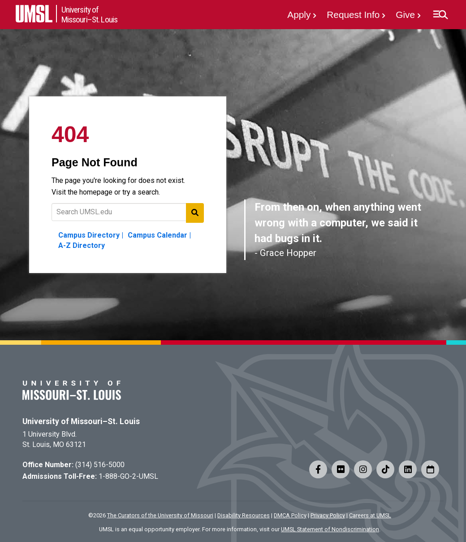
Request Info (353, 14)
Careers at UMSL (370, 515)
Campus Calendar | (159, 235)
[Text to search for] (128, 212)
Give (405, 14)
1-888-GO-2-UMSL (128, 476)
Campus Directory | (90, 235)
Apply (299, 14)
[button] (440, 15)
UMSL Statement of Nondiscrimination (330, 529)
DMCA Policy (290, 515)
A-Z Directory (81, 245)
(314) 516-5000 (100, 464)
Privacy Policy (328, 515)
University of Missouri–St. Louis (81, 421)
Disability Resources (243, 515)
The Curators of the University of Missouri (160, 515)
